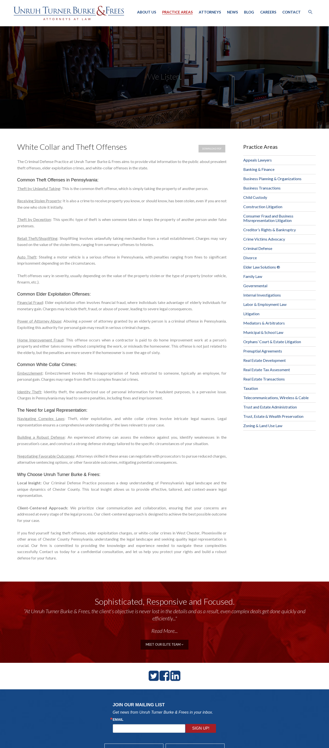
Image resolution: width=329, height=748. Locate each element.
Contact (291, 12)
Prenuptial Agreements (262, 351)
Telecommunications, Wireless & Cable (276, 397)
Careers (268, 12)
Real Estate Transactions (264, 379)
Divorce (250, 257)
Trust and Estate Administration (270, 407)
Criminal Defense (257, 248)
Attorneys (210, 12)
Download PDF (212, 148)
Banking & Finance (258, 169)
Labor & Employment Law (264, 304)
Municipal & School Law (263, 332)
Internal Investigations (262, 295)
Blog (249, 12)
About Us (146, 12)
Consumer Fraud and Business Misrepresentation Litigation (268, 218)
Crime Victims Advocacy (264, 239)
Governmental (255, 285)
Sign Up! (200, 728)
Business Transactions (262, 188)
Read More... (164, 630)
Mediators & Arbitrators (264, 323)
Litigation (251, 313)
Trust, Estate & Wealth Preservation (273, 416)
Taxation (250, 388)
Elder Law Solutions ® (261, 267)
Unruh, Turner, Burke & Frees (69, 13)
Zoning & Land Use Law (262, 425)
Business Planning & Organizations (272, 178)
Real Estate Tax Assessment (266, 369)
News (232, 12)
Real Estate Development (264, 360)
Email (118, 719)
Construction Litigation (262, 206)
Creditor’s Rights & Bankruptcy (269, 229)
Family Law (252, 276)
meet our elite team (164, 644)
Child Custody (255, 197)
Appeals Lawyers (257, 160)
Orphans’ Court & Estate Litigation (272, 341)
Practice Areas (177, 12)
